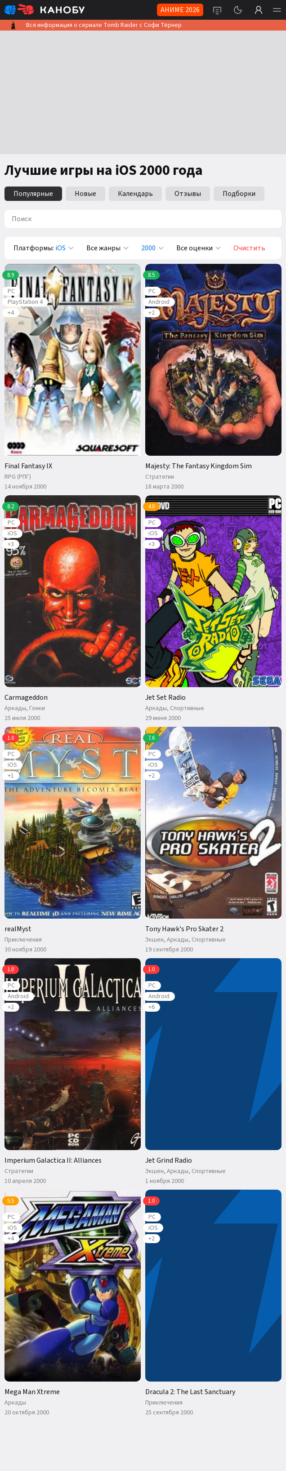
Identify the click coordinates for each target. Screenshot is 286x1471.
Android (159, 302)
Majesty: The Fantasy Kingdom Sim (198, 466)
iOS (12, 533)
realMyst (17, 929)
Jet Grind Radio (168, 1160)
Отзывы (187, 194)
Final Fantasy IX (28, 466)
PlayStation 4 (25, 302)
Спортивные (187, 708)
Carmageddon (26, 697)
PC (11, 291)
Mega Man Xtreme (32, 1392)
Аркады (15, 708)
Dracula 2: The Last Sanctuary (190, 1392)
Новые (85, 194)
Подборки (239, 194)
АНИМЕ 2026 (180, 10)
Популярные (33, 194)
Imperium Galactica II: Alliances (53, 1160)
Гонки (37, 708)
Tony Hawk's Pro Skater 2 (184, 929)
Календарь (135, 194)
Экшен (154, 940)
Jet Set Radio (165, 697)
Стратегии (159, 477)
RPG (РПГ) (17, 477)
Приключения (23, 940)
